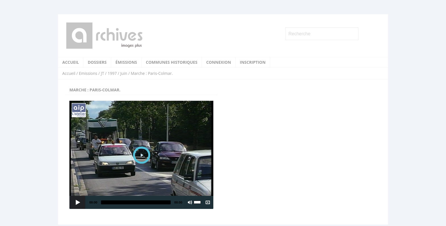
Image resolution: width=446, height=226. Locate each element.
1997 (112, 73)
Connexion (218, 62)
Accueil (70, 62)
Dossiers (97, 62)
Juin (123, 73)
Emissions (88, 73)
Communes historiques (171, 62)
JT (102, 73)
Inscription (253, 62)
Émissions (126, 62)
